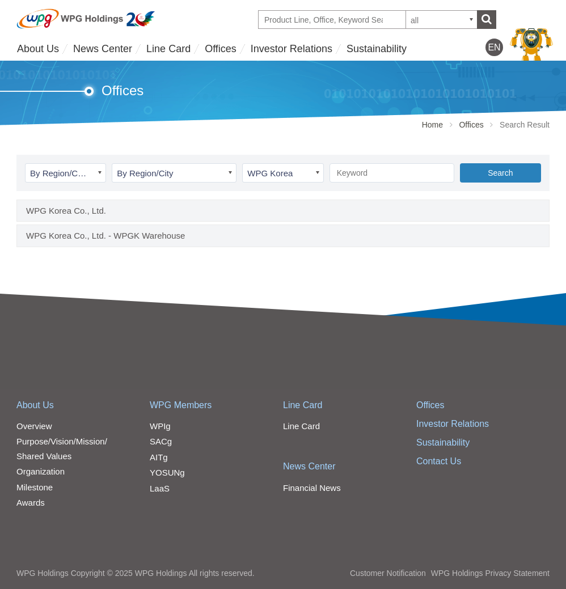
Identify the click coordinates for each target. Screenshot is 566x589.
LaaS (160, 488)
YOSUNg (167, 472)
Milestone (34, 487)
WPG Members (181, 405)
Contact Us (438, 461)
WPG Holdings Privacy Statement (490, 573)
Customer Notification (388, 573)
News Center (102, 48)
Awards (30, 502)
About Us (38, 48)
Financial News (312, 488)
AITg (159, 457)
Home (432, 124)
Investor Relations (291, 48)
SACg (161, 441)
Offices (220, 48)
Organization (40, 471)
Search (500, 172)
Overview (34, 426)
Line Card (168, 48)
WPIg (160, 426)
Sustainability (377, 48)
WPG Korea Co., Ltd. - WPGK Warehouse (105, 235)
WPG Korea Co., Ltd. (66, 210)
